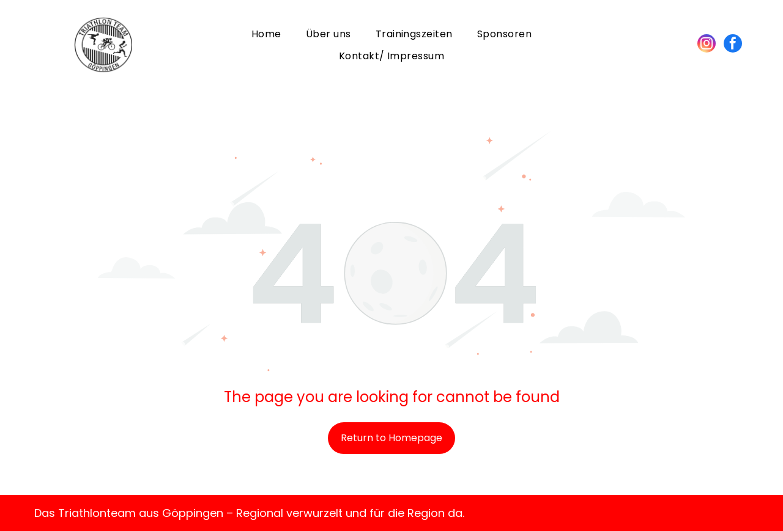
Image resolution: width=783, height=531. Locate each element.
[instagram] (706, 45)
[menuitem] (266, 34)
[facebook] (733, 45)
